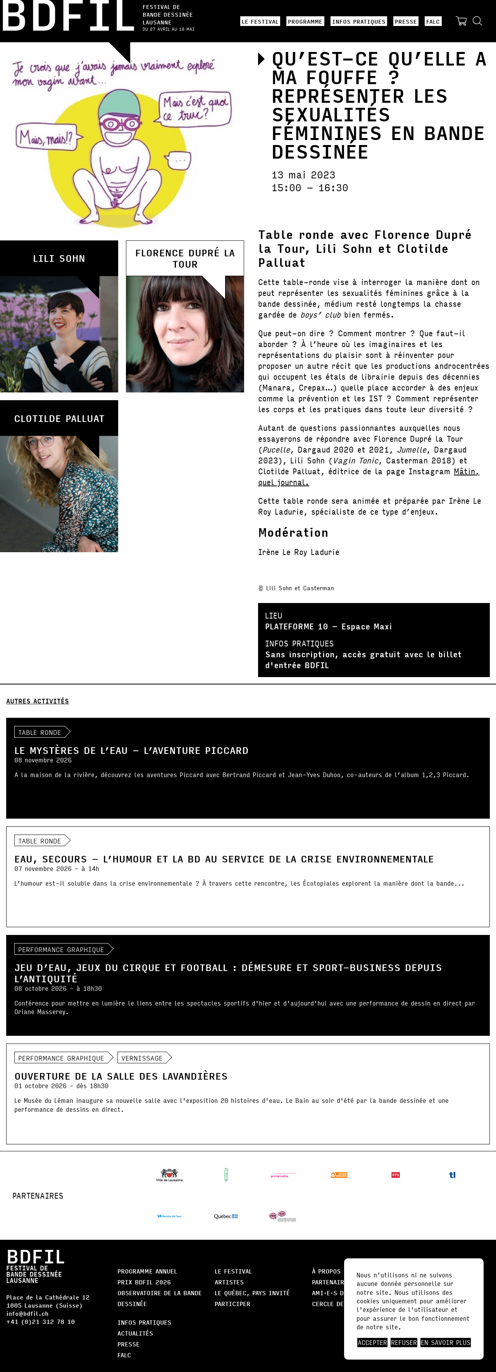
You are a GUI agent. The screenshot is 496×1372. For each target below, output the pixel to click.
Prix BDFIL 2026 (144, 1282)
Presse (406, 21)
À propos (326, 1271)
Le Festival (260, 21)
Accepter (372, 1342)
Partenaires (331, 1282)
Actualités (135, 1333)
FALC (433, 21)
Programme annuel (147, 1271)
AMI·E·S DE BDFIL (340, 1293)
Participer (232, 1303)
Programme (305, 21)
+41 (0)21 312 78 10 (40, 1321)
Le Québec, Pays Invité (252, 1293)
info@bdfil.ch (27, 1313)
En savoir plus (445, 1342)
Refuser (404, 1342)
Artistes (229, 1282)
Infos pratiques (359, 21)
